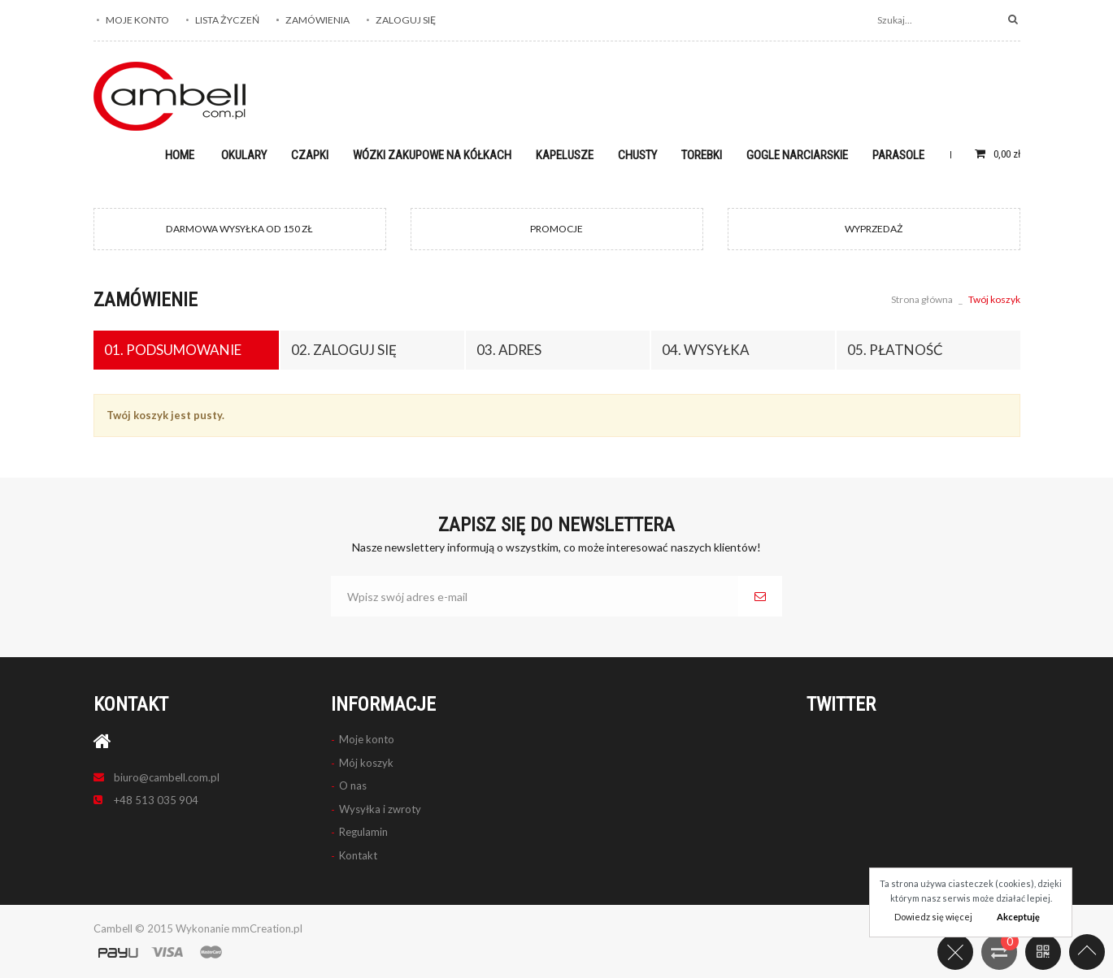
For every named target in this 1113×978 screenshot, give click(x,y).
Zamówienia (317, 20)
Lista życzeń (227, 20)
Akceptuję (1018, 916)
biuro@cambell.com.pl (167, 777)
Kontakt (358, 855)
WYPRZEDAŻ (873, 229)
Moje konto (137, 20)
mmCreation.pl (267, 928)
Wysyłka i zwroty (380, 809)
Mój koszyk (366, 762)
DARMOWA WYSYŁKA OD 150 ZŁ (239, 229)
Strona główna (922, 299)
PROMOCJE (556, 229)
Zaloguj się (406, 20)
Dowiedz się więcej (933, 916)
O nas (353, 785)
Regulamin (363, 831)
